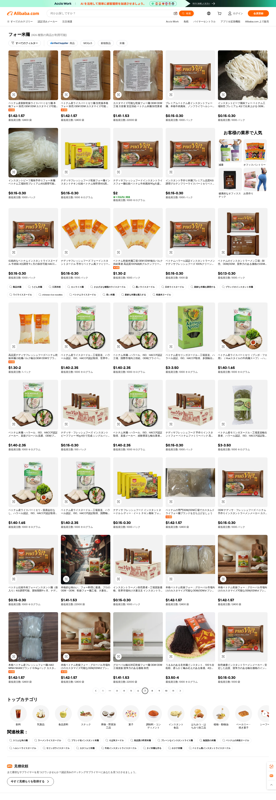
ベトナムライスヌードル (82, 294)
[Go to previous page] (96, 691)
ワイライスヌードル (20, 294)
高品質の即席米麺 (140, 740)
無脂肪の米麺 (207, 740)
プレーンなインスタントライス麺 (175, 740)
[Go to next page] (180, 691)
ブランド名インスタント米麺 (83, 740)
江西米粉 (55, 287)
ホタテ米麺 (175, 748)
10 (166, 691)
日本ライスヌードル (172, 287)
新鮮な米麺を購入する (133, 294)
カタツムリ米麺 (85, 748)
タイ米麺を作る (152, 748)
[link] (271, 766)
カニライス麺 (75, 287)
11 (173, 691)
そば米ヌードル (114, 740)
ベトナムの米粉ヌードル (235, 740)
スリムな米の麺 (18, 740)
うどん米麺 (35, 287)
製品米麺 (15, 287)
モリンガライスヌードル (56, 748)
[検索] (186, 13)
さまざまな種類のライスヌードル (108, 287)
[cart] (220, 14)
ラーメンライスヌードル (47, 740)
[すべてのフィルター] (24, 43)
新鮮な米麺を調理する (203, 287)
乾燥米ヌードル (162, 294)
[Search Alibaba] (110, 13)
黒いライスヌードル (143, 287)
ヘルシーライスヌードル (22, 748)
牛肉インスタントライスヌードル (118, 748)
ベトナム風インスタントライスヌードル (209, 748)
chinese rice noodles (50, 294)
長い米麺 (109, 294)
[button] (175, 13)
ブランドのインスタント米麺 (237, 287)
